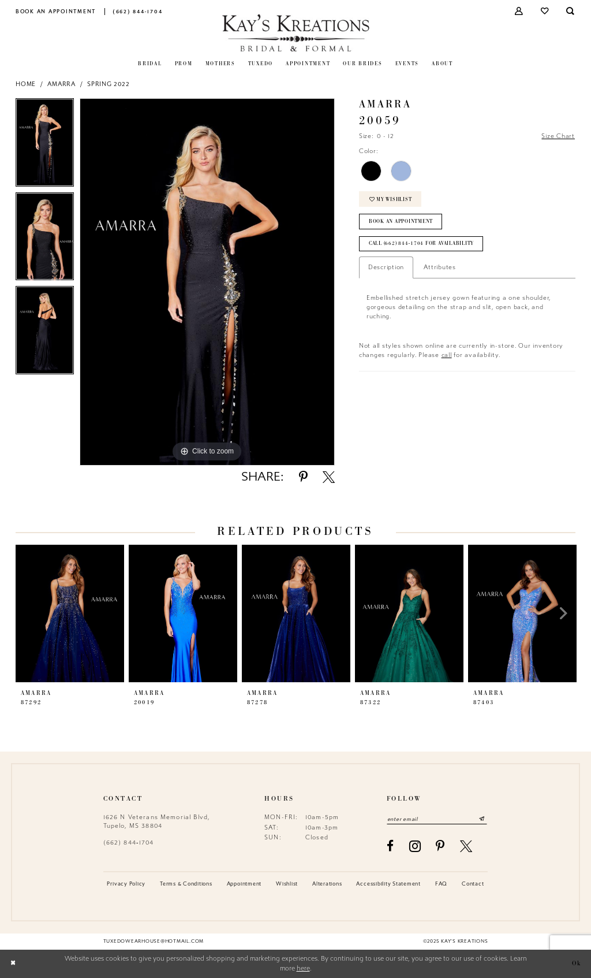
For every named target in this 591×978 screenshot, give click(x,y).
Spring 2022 (108, 84)
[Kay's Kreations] (295, 32)
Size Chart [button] (558, 136)
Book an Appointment (401, 221)
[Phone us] (137, 11)
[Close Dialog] (12, 964)
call (447, 355)
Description (386, 267)
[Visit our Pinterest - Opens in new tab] (440, 846)
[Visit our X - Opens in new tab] (466, 846)
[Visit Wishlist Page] (545, 11)
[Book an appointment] (56, 11)
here (303, 968)
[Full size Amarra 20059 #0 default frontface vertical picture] (207, 282)
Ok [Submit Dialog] (576, 964)
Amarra (61, 84)
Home (26, 84)
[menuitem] (56, 11)
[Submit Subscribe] (482, 818)
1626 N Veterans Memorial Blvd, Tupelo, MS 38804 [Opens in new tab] (156, 821)
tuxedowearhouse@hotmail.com (153, 941)
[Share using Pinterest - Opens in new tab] (303, 477)
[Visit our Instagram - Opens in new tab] (415, 846)
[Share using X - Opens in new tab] (329, 477)
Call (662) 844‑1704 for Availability (421, 243)
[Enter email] (437, 818)
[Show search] (571, 11)
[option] (45, 145)
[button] (520, 11)
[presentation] (70, 613)
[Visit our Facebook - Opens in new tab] (390, 846)
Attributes (440, 267)
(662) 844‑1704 (128, 842)
